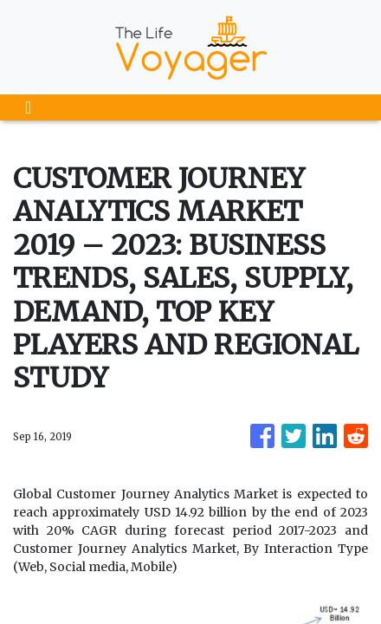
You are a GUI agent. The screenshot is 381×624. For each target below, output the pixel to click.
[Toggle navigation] (28, 107)
